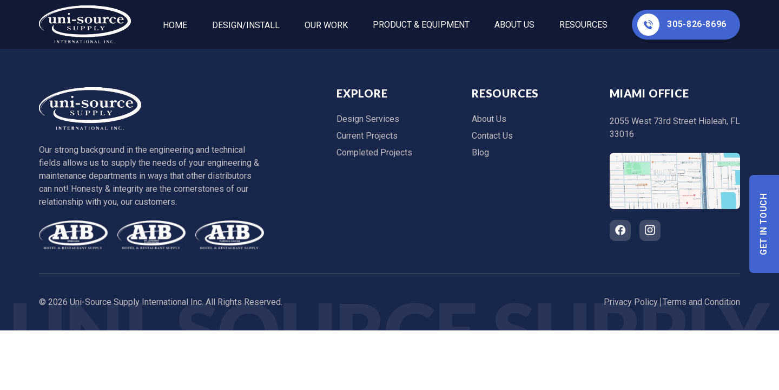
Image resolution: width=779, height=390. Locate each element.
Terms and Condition (701, 302)
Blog (480, 152)
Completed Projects (374, 152)
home (175, 25)
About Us (514, 25)
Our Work (326, 25)
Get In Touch (764, 224)
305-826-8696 (682, 25)
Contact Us (492, 136)
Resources (583, 25)
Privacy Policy (631, 302)
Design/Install (246, 25)
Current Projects (367, 136)
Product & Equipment (421, 25)
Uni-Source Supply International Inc (136, 302)
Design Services (367, 119)
